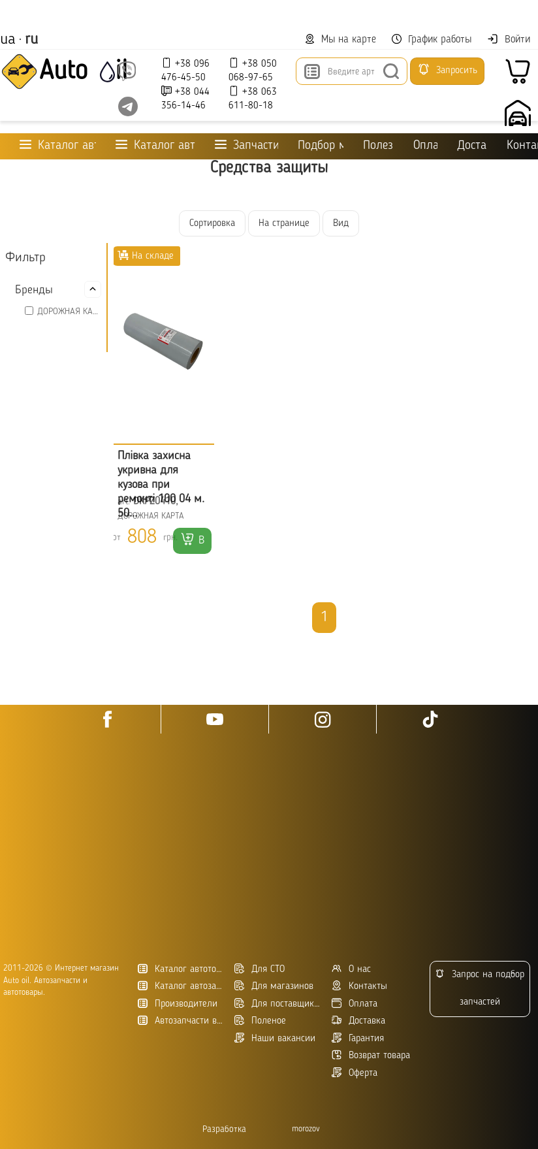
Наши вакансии (274, 1038)
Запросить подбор (447, 74)
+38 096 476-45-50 (185, 70)
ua (8, 40)
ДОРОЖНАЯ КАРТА (69, 311)
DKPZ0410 (154, 501)
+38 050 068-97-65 (253, 70)
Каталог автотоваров (181, 969)
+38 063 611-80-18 (253, 98)
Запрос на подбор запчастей (479, 988)
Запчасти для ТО (246, 145)
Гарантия (358, 1038)
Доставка (472, 146)
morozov (306, 1129)
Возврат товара (371, 1055)
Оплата (425, 146)
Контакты (359, 986)
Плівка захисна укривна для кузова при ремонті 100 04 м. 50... (161, 484)
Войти (508, 39)
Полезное (378, 146)
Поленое (260, 1020)
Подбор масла (320, 146)
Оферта (354, 1072)
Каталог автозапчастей (181, 986)
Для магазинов (273, 986)
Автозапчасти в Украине (181, 1020)
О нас (351, 969)
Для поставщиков (277, 1003)
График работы (431, 39)
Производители (177, 1003)
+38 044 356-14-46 (185, 98)
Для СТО (259, 969)
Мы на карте (340, 39)
